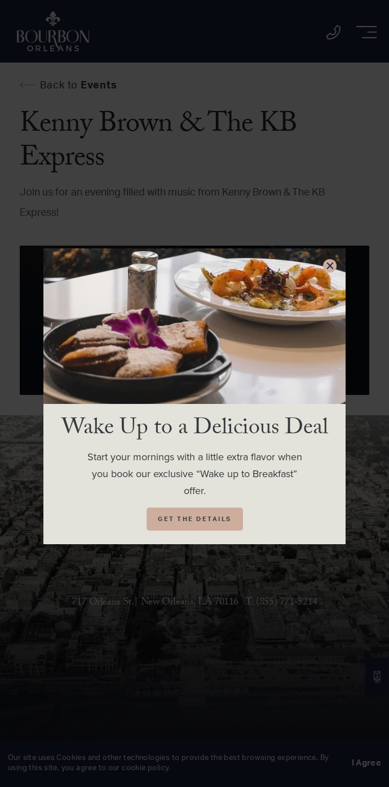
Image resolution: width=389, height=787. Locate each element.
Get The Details (195, 519)
